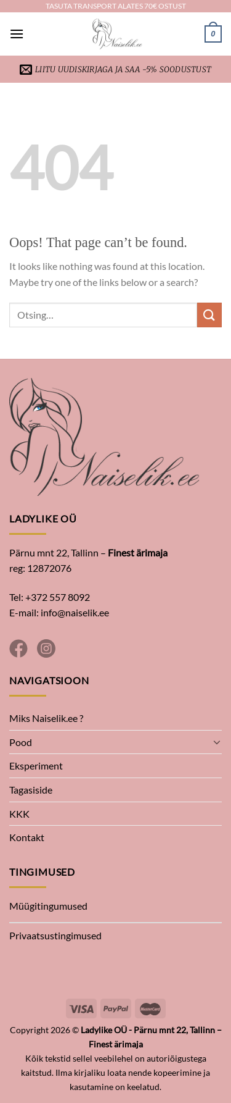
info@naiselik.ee (75, 612)
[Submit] (209, 315)
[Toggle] (217, 741)
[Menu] (16, 34)
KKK (19, 814)
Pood (20, 742)
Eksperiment (36, 765)
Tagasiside (30, 789)
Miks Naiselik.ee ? (46, 718)
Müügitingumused (48, 906)
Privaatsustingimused (55, 935)
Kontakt (26, 837)
